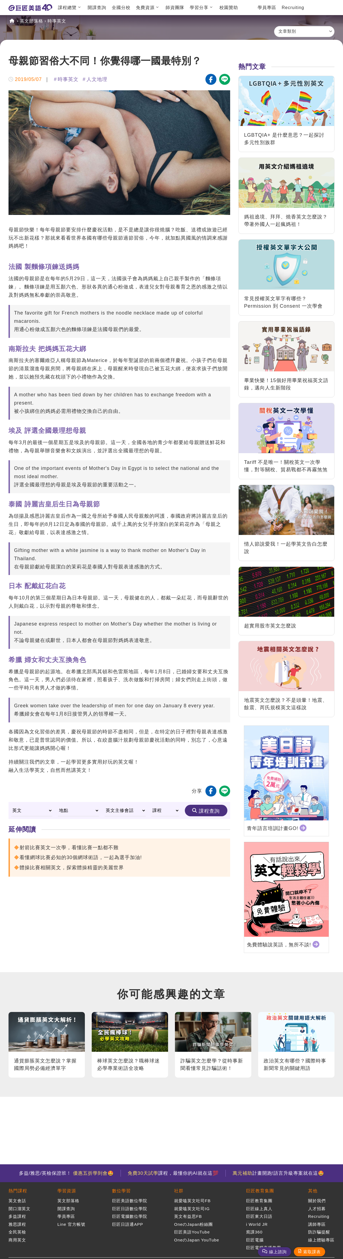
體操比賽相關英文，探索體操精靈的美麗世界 (71, 867)
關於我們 (317, 1200)
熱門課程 (18, 1190)
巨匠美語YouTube (192, 1232)
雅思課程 (17, 1224)
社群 (178, 1190)
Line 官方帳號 (71, 1224)
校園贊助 (228, 7)
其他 (312, 1190)
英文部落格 (31, 21)
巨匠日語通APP (127, 1224)
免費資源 (145, 7)
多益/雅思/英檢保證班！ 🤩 (66, 1173)
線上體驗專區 (321, 1240)
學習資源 (66, 1190)
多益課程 (17, 1216)
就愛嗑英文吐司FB (192, 1200)
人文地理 (97, 79)
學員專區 (267, 7)
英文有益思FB (188, 1216)
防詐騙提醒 (319, 1232)
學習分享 (199, 7)
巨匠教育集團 (260, 1190)
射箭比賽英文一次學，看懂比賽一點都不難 (69, 847)
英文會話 (17, 1200)
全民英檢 (17, 1232)
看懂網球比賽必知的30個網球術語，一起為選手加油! (80, 857)
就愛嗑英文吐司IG (192, 1208)
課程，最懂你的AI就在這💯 (173, 1173)
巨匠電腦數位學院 (129, 1216)
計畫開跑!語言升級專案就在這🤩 (278, 1173)
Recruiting (293, 7)
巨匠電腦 (255, 1240)
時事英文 (57, 21)
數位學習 (121, 1190)
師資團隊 (175, 7)
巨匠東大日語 (259, 1216)
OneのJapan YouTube (196, 1240)
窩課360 (254, 1232)
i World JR (257, 1224)
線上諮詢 (278, 1251)
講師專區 (317, 1224)
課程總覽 (67, 7)
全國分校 (121, 7)
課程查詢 (209, 811)
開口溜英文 (19, 1208)
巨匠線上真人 (259, 1208)
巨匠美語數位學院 (129, 1200)
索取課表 (312, 1251)
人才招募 (317, 1208)
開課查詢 (97, 7)
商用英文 (17, 1240)
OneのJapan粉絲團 (193, 1224)
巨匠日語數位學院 (129, 1208)
